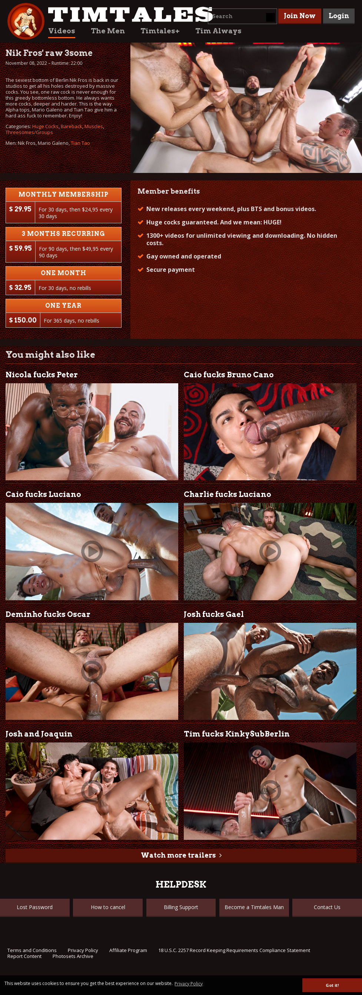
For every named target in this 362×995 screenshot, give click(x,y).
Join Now (300, 16)
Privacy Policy (83, 950)
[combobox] (242, 16)
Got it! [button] (332, 985)
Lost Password (35, 907)
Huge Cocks (45, 126)
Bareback (71, 126)
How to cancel (108, 907)
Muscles (93, 126)
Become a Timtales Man (254, 907)
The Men (108, 31)
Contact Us (327, 907)
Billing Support (181, 907)
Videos (61, 31)
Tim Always (218, 31)
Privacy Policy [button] (189, 984)
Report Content (24, 956)
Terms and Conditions (32, 950)
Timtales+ (160, 31)
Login (339, 16)
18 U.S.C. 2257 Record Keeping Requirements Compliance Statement (234, 950)
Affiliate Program (128, 950)
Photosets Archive (73, 956)
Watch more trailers (178, 855)
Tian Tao (80, 143)
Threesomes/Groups (29, 132)
